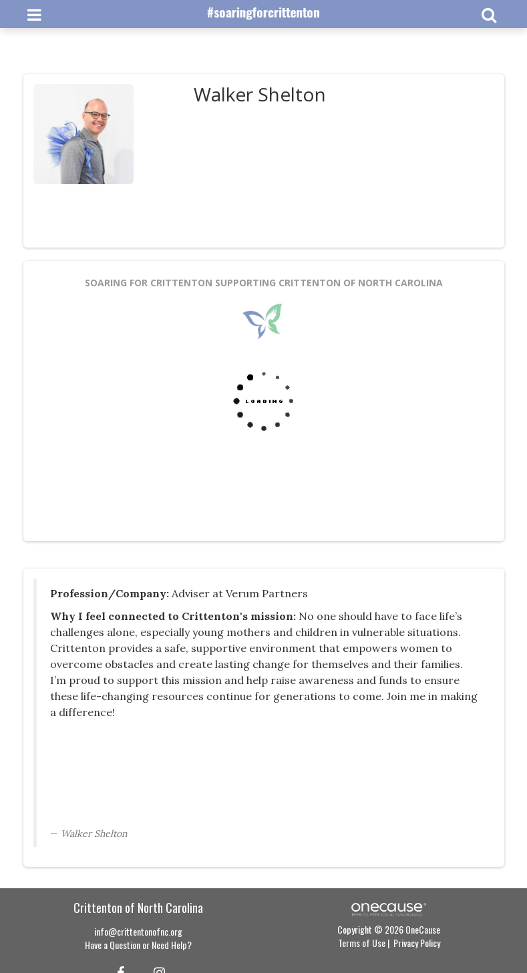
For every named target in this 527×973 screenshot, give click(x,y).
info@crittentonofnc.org (138, 931)
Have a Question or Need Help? (138, 945)
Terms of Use (361, 943)
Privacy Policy (416, 943)
